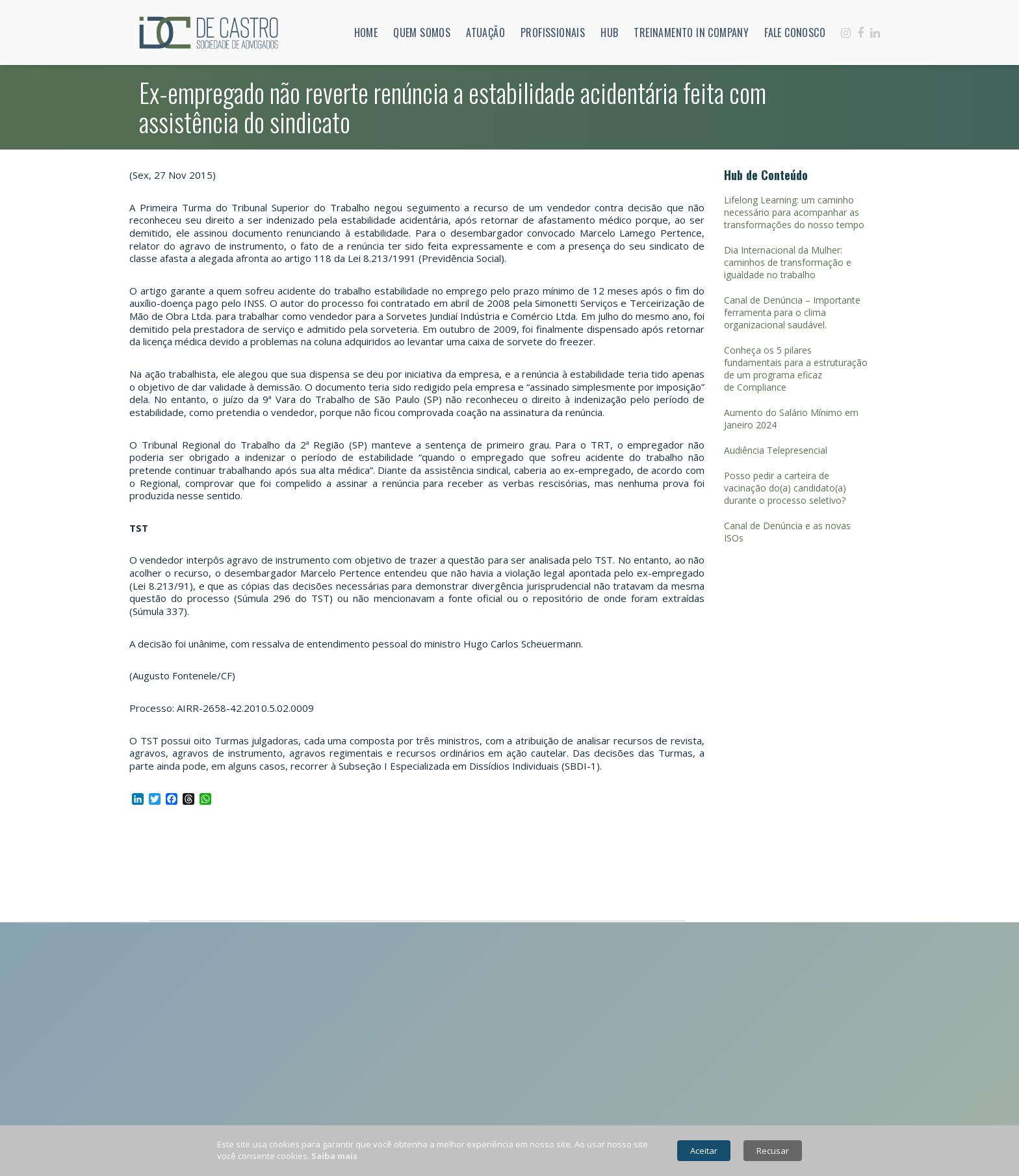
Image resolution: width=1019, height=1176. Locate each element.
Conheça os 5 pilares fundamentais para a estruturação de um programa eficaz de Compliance (796, 368)
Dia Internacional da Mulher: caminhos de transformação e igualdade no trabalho (787, 262)
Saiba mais (334, 1156)
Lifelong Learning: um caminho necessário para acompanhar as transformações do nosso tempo (794, 212)
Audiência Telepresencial (775, 450)
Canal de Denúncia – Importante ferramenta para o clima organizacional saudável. (792, 312)
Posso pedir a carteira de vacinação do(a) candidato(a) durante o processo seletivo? (785, 487)
